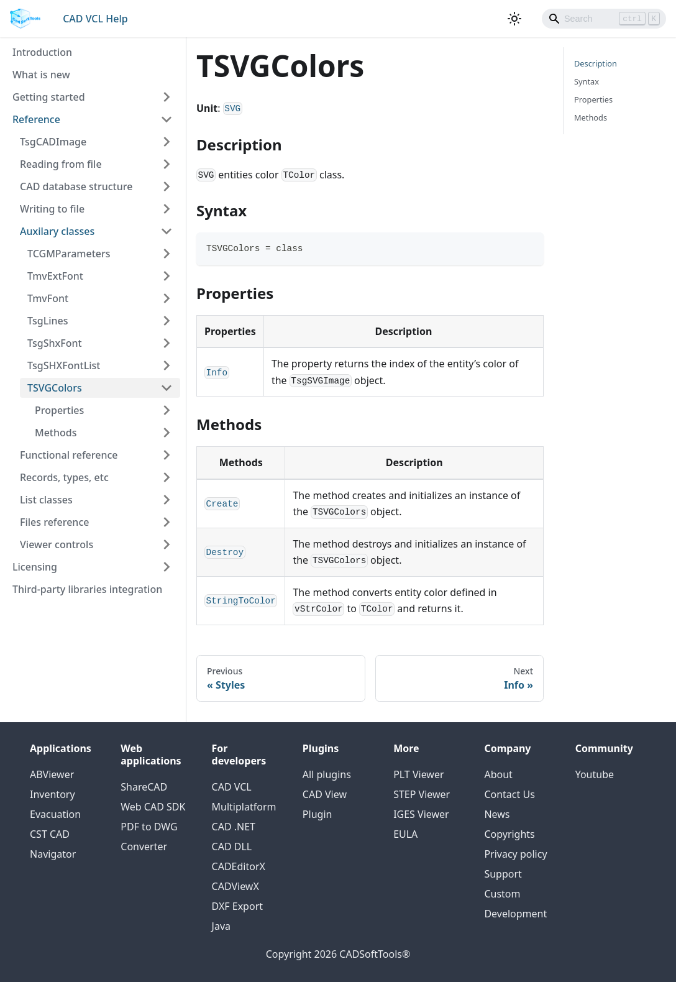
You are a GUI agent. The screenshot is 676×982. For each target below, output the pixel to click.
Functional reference (69, 455)
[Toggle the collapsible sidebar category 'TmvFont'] (166, 298)
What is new (41, 74)
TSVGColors (54, 388)
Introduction (42, 52)
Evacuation (55, 814)
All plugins (327, 774)
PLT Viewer (418, 774)
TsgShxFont (54, 343)
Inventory (52, 794)
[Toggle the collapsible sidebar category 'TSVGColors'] (166, 388)
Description (595, 63)
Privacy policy (515, 854)
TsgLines (47, 321)
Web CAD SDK (153, 807)
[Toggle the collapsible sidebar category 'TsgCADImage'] (166, 142)
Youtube (594, 774)
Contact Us (509, 794)
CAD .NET (233, 826)
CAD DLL (232, 846)
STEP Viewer (421, 794)
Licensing (34, 567)
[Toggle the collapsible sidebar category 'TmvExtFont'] (166, 276)
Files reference (54, 522)
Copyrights (509, 834)
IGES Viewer (421, 814)
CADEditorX (238, 866)
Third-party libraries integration (87, 589)
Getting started (48, 97)
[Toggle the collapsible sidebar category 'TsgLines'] (166, 321)
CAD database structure (76, 186)
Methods (56, 432)
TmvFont (47, 298)
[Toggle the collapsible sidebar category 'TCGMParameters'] (166, 254)
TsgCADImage (53, 142)
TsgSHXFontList (63, 365)
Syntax (586, 81)
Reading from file (61, 164)
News (496, 814)
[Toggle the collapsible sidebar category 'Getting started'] (166, 97)
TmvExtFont (55, 276)
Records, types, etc (64, 477)
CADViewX (235, 886)
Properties (59, 410)
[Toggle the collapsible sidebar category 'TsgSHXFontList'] (166, 365)
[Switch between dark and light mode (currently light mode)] (514, 19)
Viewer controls (56, 544)
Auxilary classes (57, 231)
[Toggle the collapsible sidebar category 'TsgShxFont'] (166, 343)
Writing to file (52, 209)
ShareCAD (144, 787)
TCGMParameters (69, 253)
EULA (405, 834)
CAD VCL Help (95, 18)
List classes (46, 500)
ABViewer (52, 774)
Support (502, 874)
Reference (36, 119)
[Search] (604, 19)
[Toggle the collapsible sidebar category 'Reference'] (166, 119)
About (498, 774)
